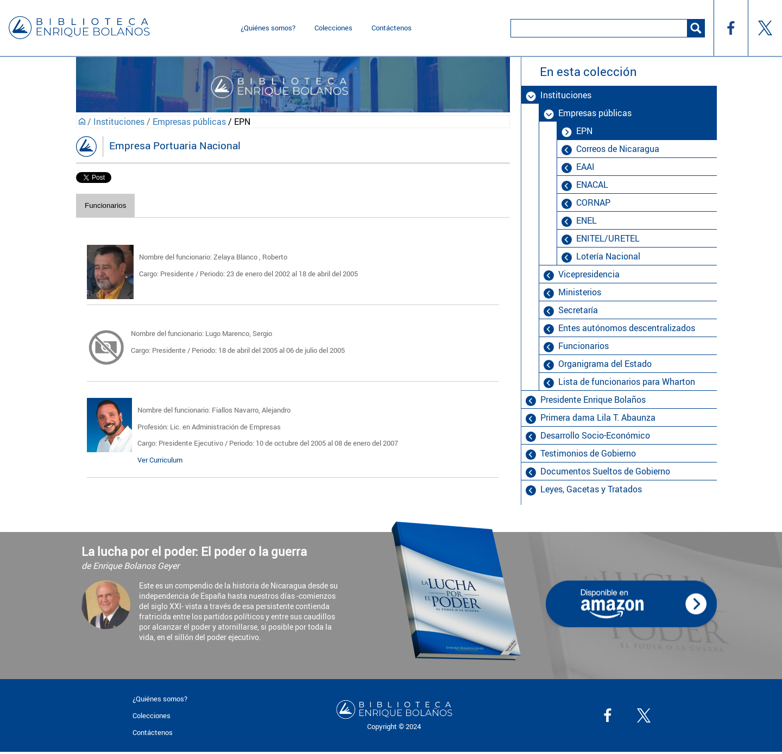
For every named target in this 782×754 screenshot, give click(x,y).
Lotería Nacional (608, 256)
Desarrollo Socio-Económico (595, 435)
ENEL (586, 220)
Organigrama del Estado (605, 364)
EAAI (585, 167)
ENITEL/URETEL (608, 238)
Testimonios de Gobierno (588, 453)
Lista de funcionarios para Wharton (626, 382)
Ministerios (579, 292)
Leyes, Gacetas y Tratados (591, 489)
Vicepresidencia (589, 274)
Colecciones (333, 28)
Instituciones (118, 122)
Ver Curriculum (159, 460)
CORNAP (593, 202)
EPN (584, 131)
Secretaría (578, 310)
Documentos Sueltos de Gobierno (605, 471)
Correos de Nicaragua (617, 149)
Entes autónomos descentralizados (626, 328)
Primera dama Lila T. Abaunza (597, 417)
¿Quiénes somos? (268, 28)
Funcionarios (105, 205)
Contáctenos (391, 28)
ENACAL (592, 185)
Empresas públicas (189, 122)
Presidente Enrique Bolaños (593, 399)
